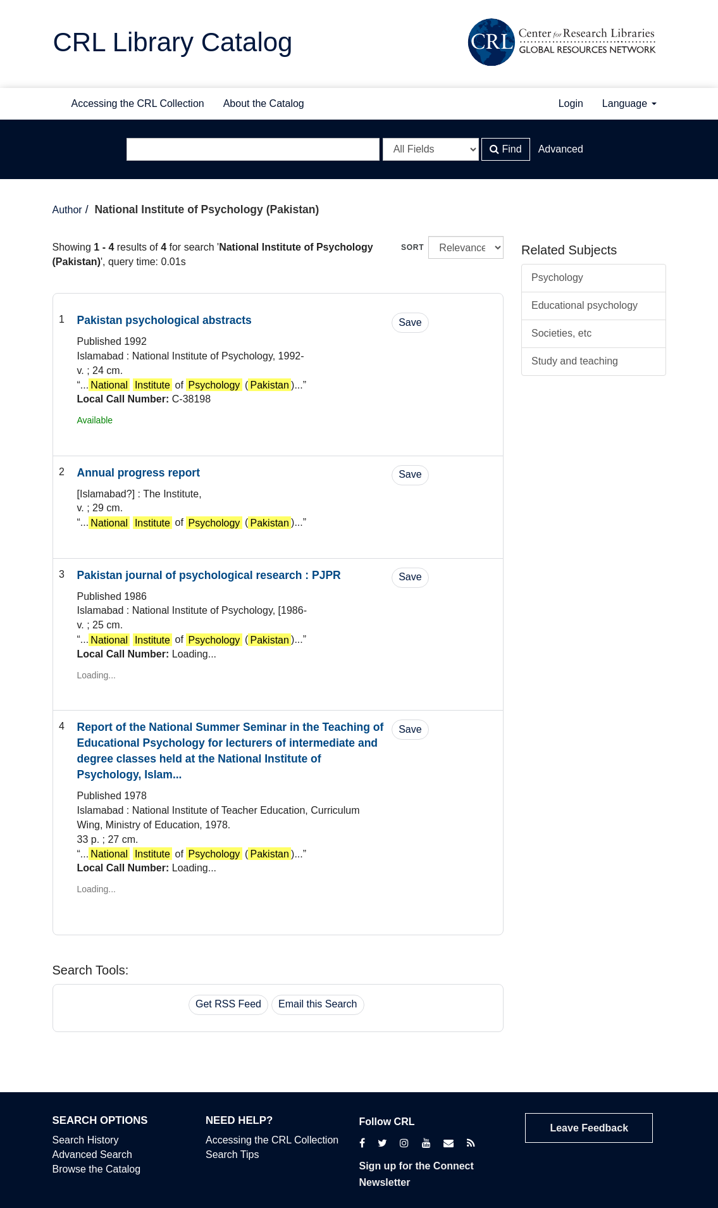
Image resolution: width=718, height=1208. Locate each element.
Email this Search (317, 1004)
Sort (412, 247)
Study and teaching (574, 361)
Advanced (560, 149)
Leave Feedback (589, 1128)
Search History (86, 1140)
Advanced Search (92, 1154)
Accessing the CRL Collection (137, 103)
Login (571, 103)
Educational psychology (584, 305)
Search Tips (232, 1154)
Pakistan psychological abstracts (164, 320)
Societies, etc (561, 333)
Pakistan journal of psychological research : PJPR (209, 575)
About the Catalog (263, 103)
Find (506, 149)
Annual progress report (138, 472)
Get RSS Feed (228, 1004)
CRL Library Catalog (173, 42)
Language (629, 103)
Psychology (557, 277)
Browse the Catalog (97, 1169)
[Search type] (431, 149)
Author (67, 209)
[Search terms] (253, 149)
